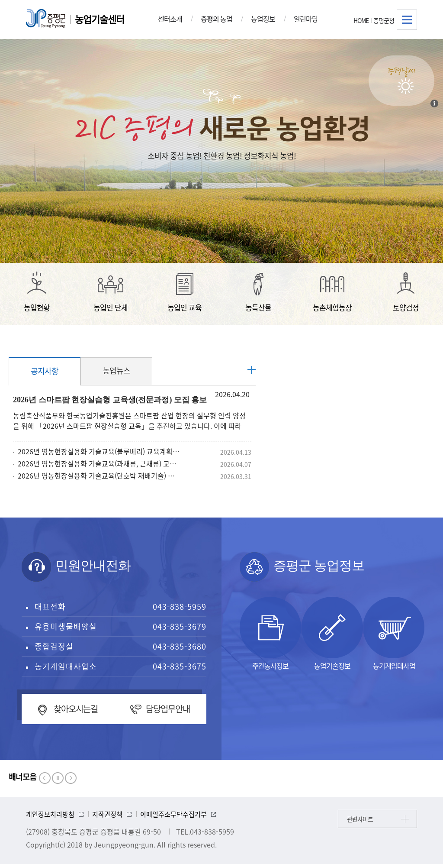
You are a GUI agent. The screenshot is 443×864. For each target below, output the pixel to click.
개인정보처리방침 (50, 814)
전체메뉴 (407, 20)
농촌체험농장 (332, 292)
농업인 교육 (184, 292)
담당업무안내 (168, 708)
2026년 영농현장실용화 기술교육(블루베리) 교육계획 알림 (99, 451)
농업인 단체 (110, 292)
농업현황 (37, 292)
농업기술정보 (332, 634)
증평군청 (383, 20)
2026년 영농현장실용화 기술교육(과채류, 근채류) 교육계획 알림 (99, 463)
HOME (361, 20)
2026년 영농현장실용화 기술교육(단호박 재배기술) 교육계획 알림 (99, 475)
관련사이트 (360, 819)
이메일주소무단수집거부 (173, 814)
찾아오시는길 (76, 708)
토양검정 (406, 292)
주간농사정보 (270, 634)
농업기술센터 (99, 19)
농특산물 (258, 292)
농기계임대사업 (394, 634)
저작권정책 (107, 814)
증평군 (45, 18)
